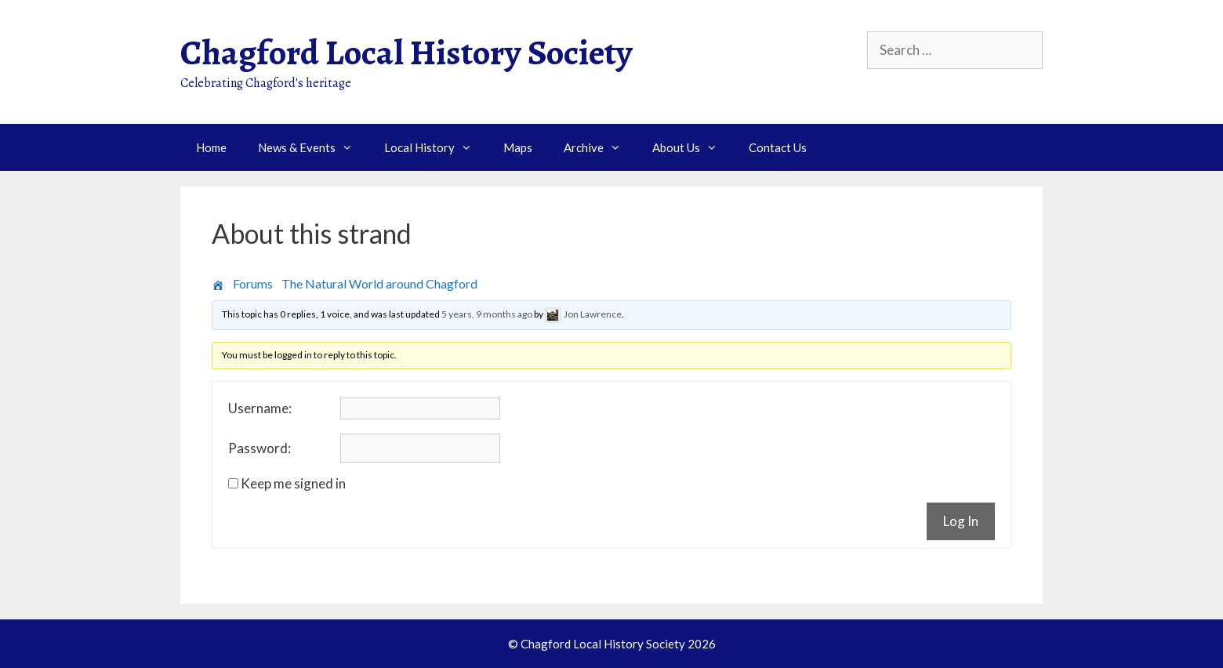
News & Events (313, 147)
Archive (600, 147)
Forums (253, 283)
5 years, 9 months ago (486, 314)
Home (211, 147)
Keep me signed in (293, 484)
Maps (517, 147)
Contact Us (778, 147)
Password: (259, 448)
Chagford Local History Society (406, 52)
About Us (692, 147)
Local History (436, 147)
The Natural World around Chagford (379, 283)
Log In (960, 521)
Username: (260, 408)
